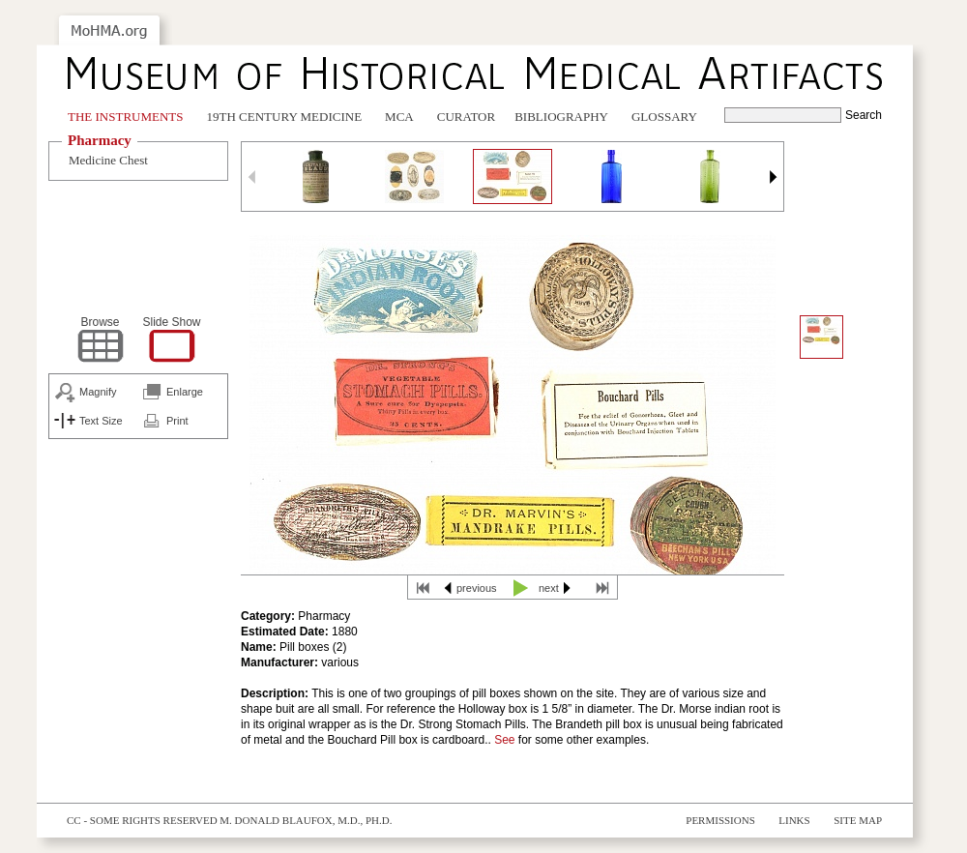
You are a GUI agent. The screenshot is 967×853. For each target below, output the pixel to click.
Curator (466, 116)
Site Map (858, 820)
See (504, 740)
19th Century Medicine (285, 116)
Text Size (101, 420)
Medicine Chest (108, 160)
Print (177, 420)
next (549, 588)
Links (793, 820)
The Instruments (126, 116)
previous (476, 588)
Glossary (664, 116)
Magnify (98, 391)
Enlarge (184, 391)
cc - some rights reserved (142, 820)
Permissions (720, 820)
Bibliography (561, 116)
